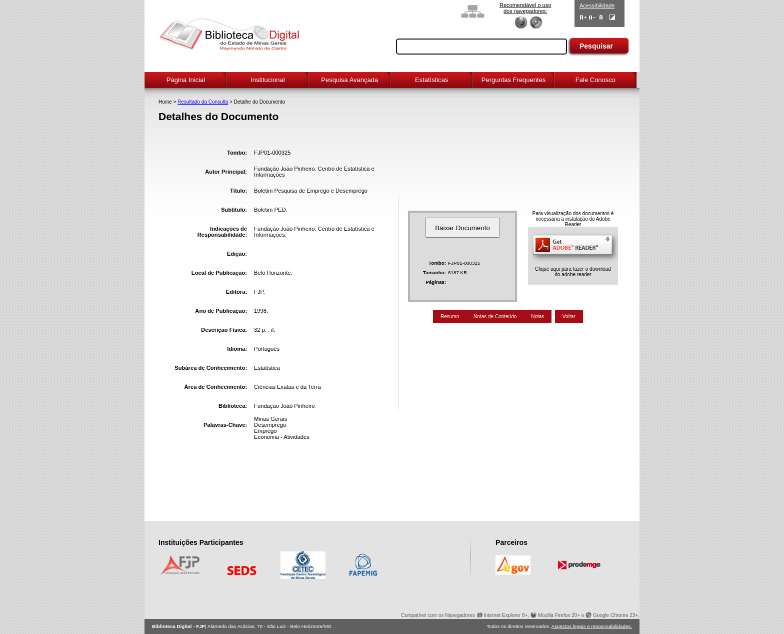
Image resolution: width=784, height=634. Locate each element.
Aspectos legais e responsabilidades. (592, 626)
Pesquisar (596, 46)
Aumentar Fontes (583, 17)
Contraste (612, 17)
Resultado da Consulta (203, 102)
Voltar (569, 316)
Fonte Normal (601, 17)
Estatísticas (431, 80)
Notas (537, 316)
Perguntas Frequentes (514, 80)
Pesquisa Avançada (349, 80)
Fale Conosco (596, 80)
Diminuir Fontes (592, 17)
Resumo (449, 316)
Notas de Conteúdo (495, 316)
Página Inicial (185, 80)
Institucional (267, 80)
